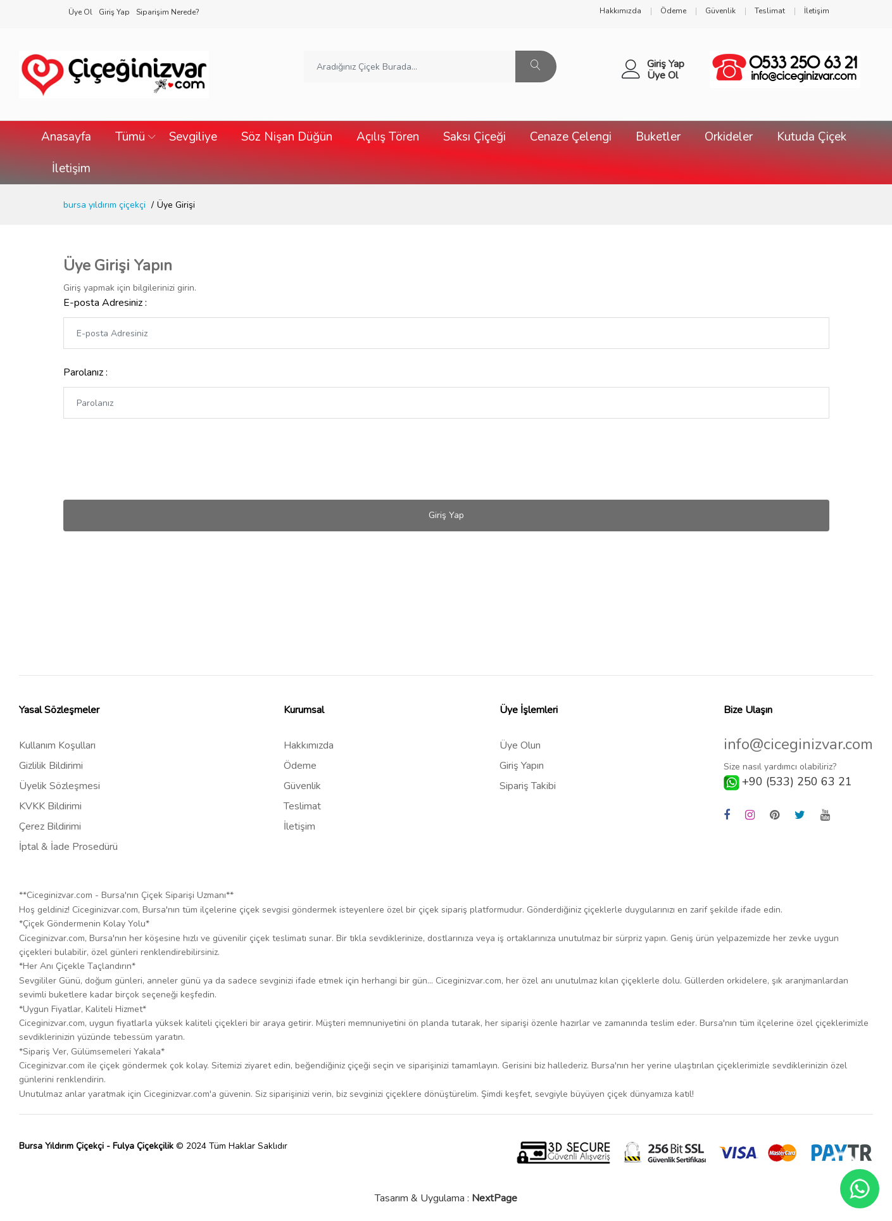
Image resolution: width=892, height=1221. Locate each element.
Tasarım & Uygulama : (446, 1198)
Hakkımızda (309, 745)
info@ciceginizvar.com (798, 744)
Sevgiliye (193, 137)
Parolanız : (85, 372)
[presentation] (159, 459)
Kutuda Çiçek (811, 137)
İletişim (71, 168)
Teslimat (302, 806)
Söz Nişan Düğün (286, 137)
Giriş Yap (665, 64)
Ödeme (300, 765)
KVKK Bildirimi (50, 806)
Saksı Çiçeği (474, 137)
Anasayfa (66, 137)
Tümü (130, 137)
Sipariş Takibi (527, 786)
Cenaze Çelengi (571, 137)
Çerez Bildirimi (50, 826)
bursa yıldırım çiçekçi (104, 205)
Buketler (658, 137)
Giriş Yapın (521, 765)
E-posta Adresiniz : (105, 303)
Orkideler (729, 137)
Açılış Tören (387, 137)
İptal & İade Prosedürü (68, 846)
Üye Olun (520, 745)
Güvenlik (302, 786)
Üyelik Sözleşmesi (59, 786)
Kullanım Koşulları (57, 745)
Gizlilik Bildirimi (51, 765)
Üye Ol (662, 75)
